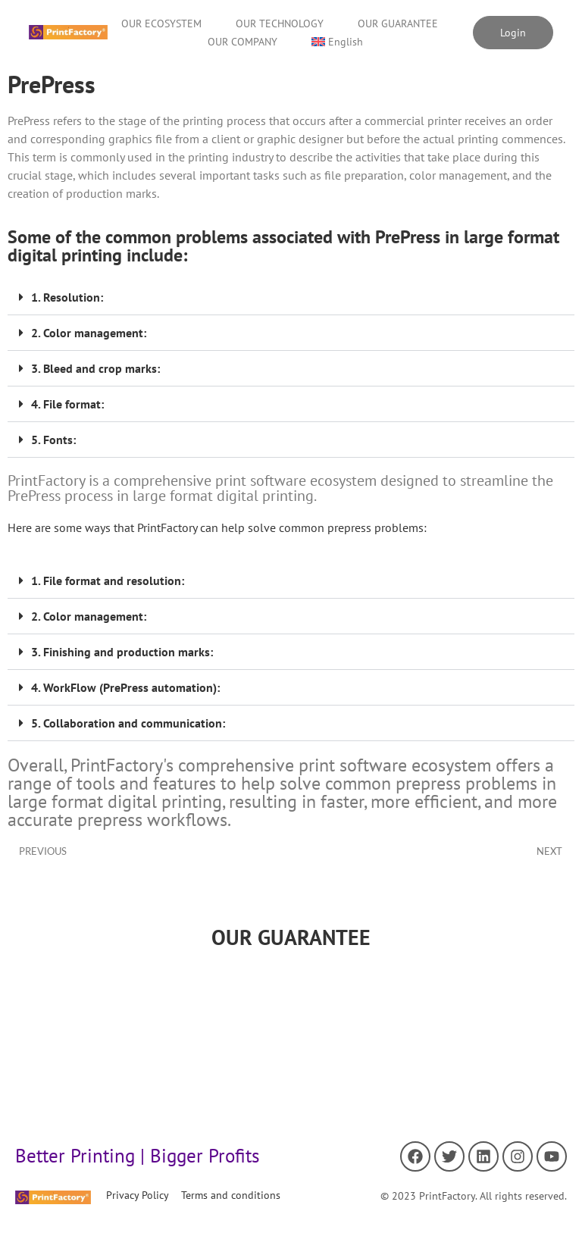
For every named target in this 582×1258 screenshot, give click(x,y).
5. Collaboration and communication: (128, 723)
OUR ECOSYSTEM (161, 23)
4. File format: (67, 404)
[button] (291, 297)
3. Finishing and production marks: (122, 651)
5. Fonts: (53, 439)
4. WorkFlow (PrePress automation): (125, 687)
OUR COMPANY (242, 42)
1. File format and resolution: (107, 580)
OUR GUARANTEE (398, 23)
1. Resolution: (67, 297)
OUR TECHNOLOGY (280, 23)
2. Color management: (88, 332)
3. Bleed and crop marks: (95, 368)
